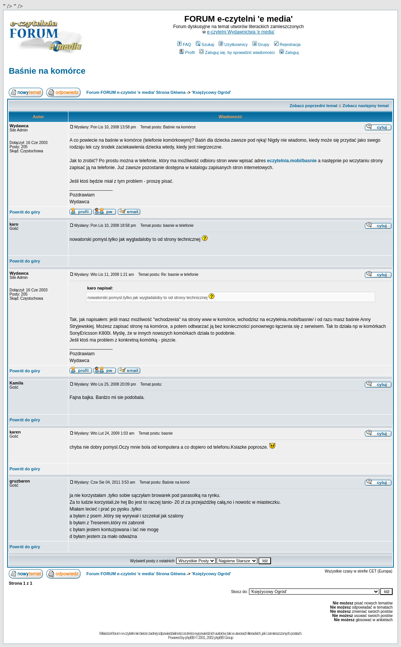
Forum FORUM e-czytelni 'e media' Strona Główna (135, 92)
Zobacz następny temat (365, 105)
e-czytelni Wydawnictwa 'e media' (241, 32)
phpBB (190, 638)
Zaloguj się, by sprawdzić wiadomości (236, 52)
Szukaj (205, 44)
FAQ (184, 44)
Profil (187, 52)
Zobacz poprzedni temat (314, 105)
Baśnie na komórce (47, 71)
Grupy (260, 44)
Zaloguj (289, 52)
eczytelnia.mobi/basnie (292, 160)
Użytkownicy (233, 44)
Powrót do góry (25, 212)
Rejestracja (287, 44)
